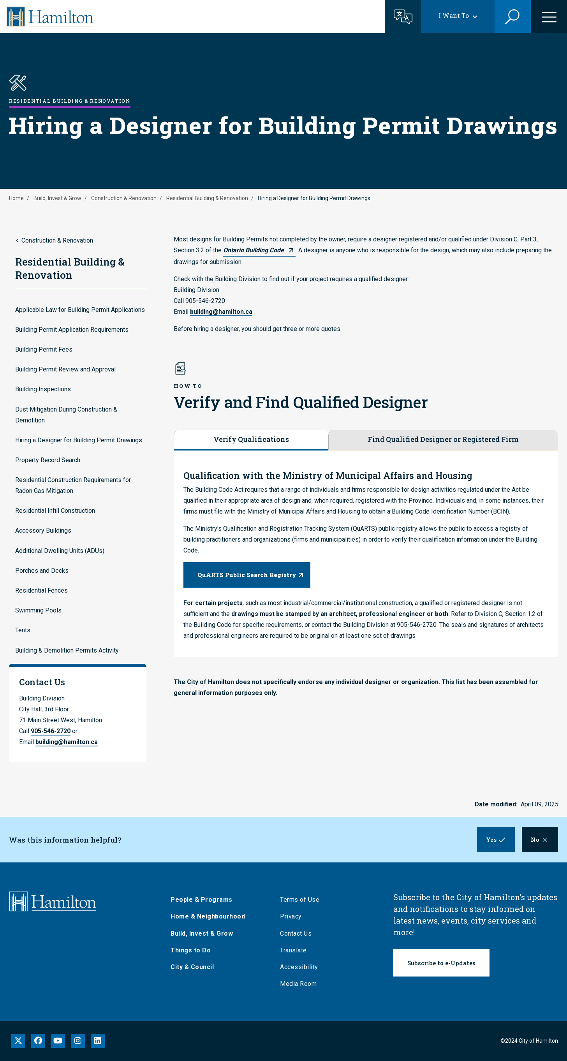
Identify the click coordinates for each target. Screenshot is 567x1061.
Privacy (291, 916)
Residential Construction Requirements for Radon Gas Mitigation (73, 485)
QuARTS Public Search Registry (246, 575)
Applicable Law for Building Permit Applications (80, 309)
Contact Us (296, 933)
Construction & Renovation (124, 198)
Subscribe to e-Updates (441, 963)
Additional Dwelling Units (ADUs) (59, 550)
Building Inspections (43, 389)
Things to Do (191, 950)
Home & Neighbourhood (208, 916)
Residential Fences (41, 590)
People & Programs (201, 899)
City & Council (192, 967)
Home (16, 198)
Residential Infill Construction (55, 510)
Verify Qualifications (251, 439)
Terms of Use (299, 899)
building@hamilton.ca (66, 742)
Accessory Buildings (43, 530)
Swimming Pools (38, 610)
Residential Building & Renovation (207, 198)
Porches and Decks (42, 570)
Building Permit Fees (43, 349)
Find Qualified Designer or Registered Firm (443, 439)
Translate (293, 950)
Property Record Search (47, 460)
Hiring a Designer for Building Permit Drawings (78, 440)
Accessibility (299, 967)
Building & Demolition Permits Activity (67, 650)
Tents (22, 630)
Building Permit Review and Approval (65, 369)
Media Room (298, 983)
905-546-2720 (50, 731)
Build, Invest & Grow (57, 198)
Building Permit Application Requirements (72, 329)
